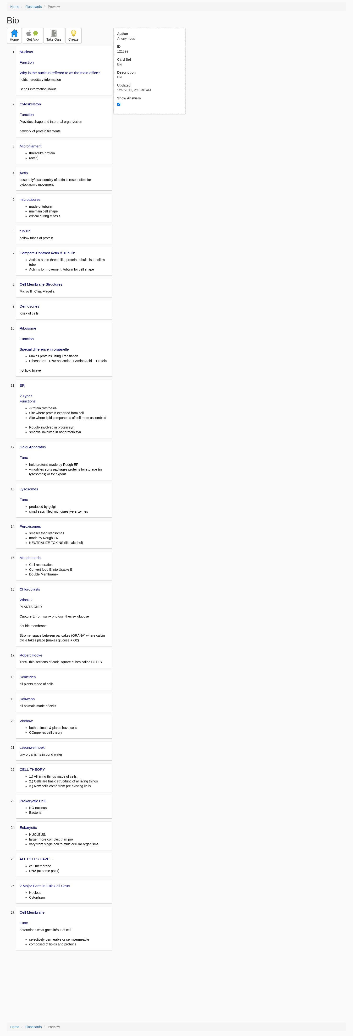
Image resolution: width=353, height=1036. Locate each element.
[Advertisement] (152, 160)
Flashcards (33, 7)
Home (14, 7)
